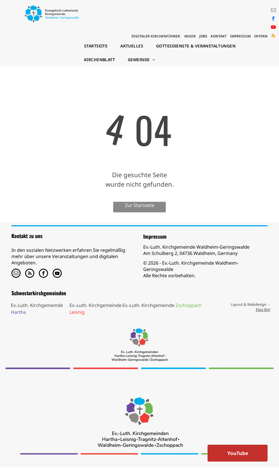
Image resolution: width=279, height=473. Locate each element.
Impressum (155, 236)
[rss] (273, 36)
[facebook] (273, 19)
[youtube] (273, 28)
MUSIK (190, 36)
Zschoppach (189, 305)
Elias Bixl (263, 309)
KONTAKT (219, 36)
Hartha (18, 312)
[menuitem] (98, 46)
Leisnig (77, 312)
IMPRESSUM (240, 36)
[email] (273, 11)
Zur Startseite (139, 205)
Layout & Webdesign (248, 304)
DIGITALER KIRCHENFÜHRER (155, 36)
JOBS (203, 36)
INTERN (261, 36)
